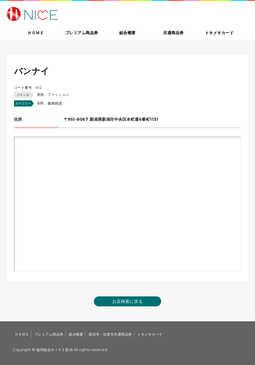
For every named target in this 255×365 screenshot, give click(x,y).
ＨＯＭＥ (35, 32)
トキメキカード (219, 32)
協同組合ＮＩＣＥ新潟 (54, 350)
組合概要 (127, 32)
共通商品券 (173, 32)
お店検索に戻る (127, 301)
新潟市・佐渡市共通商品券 (110, 334)
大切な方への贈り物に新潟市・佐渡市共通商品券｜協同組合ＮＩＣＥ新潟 (68, 13)
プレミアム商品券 (81, 32)
